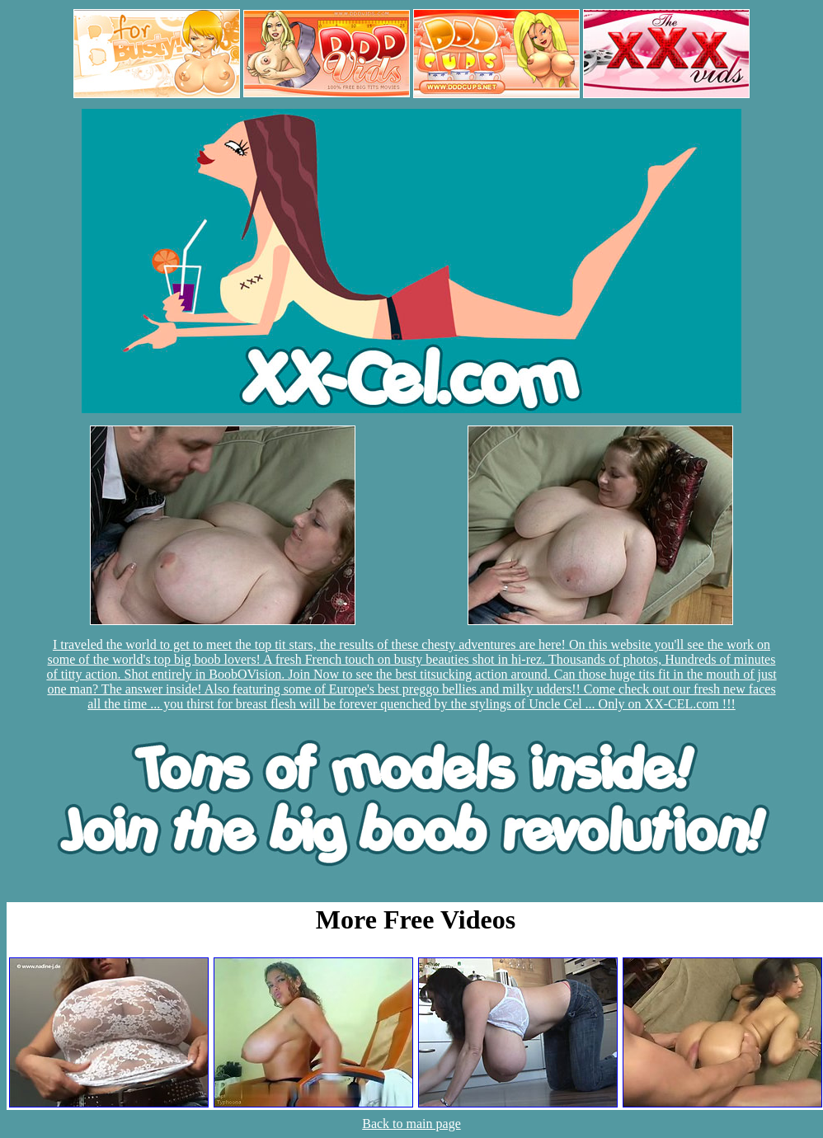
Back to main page (411, 1124)
